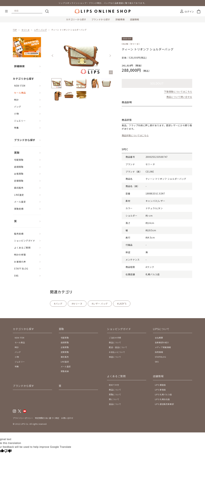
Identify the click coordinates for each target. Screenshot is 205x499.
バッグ (17, 106)
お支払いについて (117, 352)
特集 (16, 127)
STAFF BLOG (21, 268)
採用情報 (159, 352)
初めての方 (114, 384)
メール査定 (20, 201)
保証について (115, 356)
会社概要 (159, 337)
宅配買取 (19, 159)
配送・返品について (118, 347)
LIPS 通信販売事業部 (164, 404)
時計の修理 (20, 254)
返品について (115, 404)
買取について (115, 394)
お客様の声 (20, 261)
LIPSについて (161, 329)
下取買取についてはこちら (178, 91)
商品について (115, 342)
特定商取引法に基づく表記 (47, 418)
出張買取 (19, 173)
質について (114, 399)
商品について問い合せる (179, 96)
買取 (16, 152)
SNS (16, 275)
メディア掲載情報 (163, 347)
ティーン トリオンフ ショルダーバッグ (68, 29)
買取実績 (19, 208)
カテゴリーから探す (76, 19)
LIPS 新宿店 (160, 389)
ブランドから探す (100, 19)
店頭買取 (19, 166)
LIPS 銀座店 (160, 384)
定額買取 (19, 180)
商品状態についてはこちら (135, 135)
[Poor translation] (8, 451)
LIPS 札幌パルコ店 (163, 394)
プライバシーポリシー (23, 418)
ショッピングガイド (24, 240)
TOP (15, 29)
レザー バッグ (40, 29)
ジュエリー (20, 120)
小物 (16, 113)
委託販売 (19, 187)
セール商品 (20, 92)
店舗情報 (134, 19)
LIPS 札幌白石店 (162, 399)
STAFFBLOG (160, 356)
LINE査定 (19, 194)
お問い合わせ (67, 418)
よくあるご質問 (22, 247)
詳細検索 (120, 19)
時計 (16, 99)
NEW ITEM (19, 85)
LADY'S (123, 303)
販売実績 (19, 233)
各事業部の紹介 (162, 342)
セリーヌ (25, 29)
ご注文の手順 (115, 337)
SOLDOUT (157, 83)
